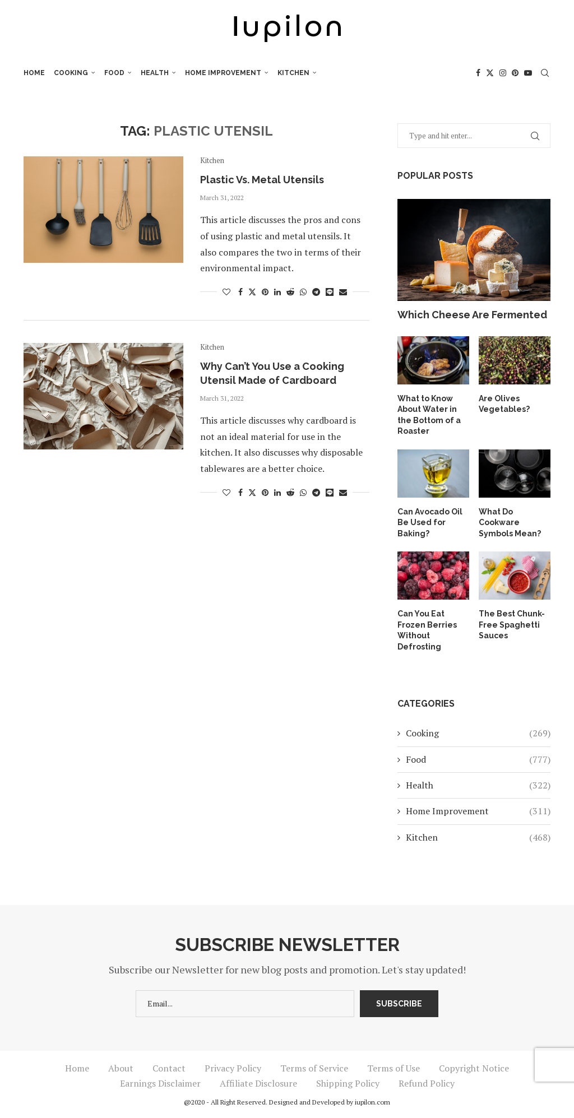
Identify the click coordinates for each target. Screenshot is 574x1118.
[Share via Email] (343, 291)
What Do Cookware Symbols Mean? (510, 522)
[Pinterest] (515, 73)
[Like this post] (226, 291)
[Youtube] (528, 73)
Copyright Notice (474, 1068)
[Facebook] (478, 73)
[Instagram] (502, 73)
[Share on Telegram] (316, 291)
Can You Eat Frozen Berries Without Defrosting (427, 630)
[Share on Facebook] (240, 291)
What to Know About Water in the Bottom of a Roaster (429, 415)
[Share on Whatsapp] (303, 291)
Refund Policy (427, 1083)
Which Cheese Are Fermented (472, 315)
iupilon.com (372, 1102)
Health (155, 73)
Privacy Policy (233, 1068)
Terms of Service (314, 1068)
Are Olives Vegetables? (504, 404)
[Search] (544, 73)
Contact (169, 1068)
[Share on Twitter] (252, 291)
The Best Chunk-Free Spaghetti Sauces (512, 624)
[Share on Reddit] (290, 291)
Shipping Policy (347, 1083)
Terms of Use (393, 1068)
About (120, 1068)
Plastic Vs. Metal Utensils (262, 179)
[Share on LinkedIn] (277, 291)
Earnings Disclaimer (160, 1083)
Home (34, 73)
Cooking (71, 73)
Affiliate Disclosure (258, 1083)
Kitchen (293, 73)
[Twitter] (490, 73)
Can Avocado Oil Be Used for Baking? (429, 522)
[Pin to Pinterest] (265, 291)
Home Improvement (223, 73)
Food (114, 73)
